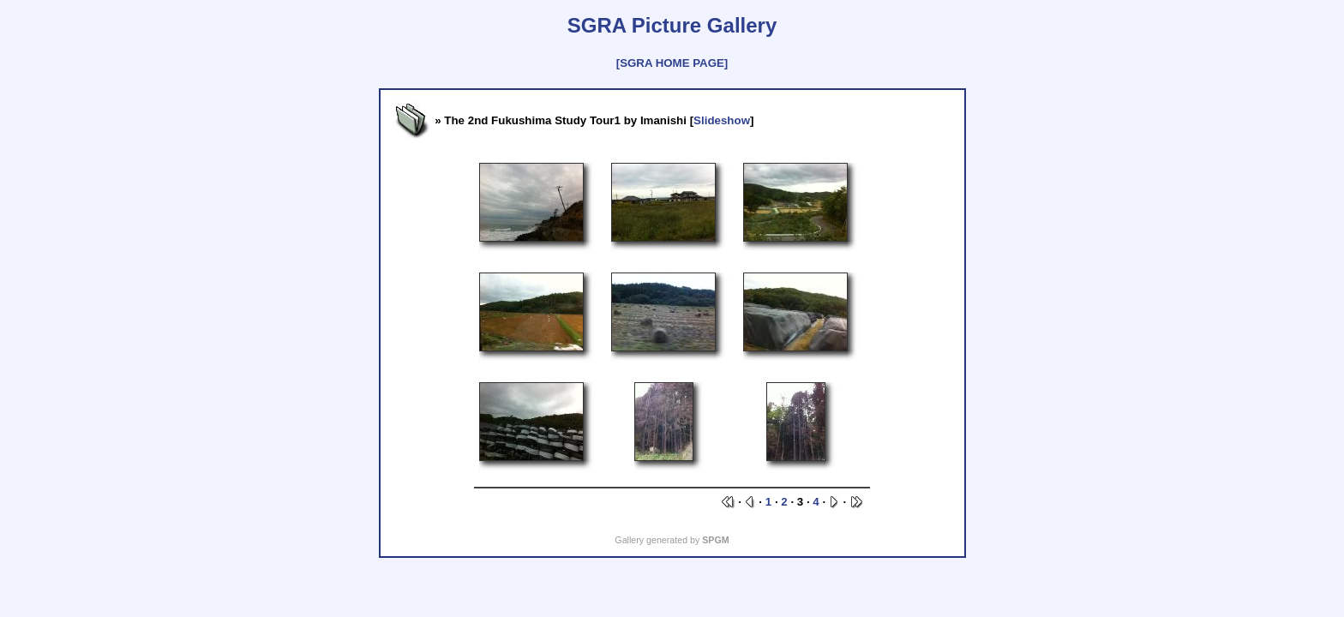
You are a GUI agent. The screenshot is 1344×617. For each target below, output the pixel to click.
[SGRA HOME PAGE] (672, 63)
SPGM (715, 540)
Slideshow (721, 120)
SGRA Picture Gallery (672, 25)
